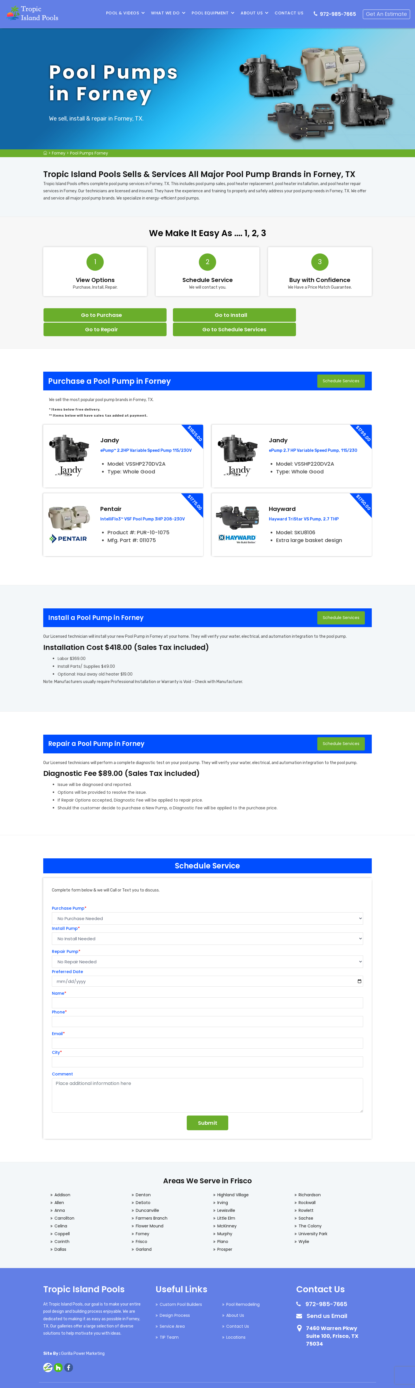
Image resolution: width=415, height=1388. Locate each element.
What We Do (166, 13)
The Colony (310, 1211)
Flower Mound (149, 1211)
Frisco (141, 1226)
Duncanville (147, 1195)
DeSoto (143, 1187)
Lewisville (226, 1195)
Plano (222, 1226)
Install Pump (66, 913)
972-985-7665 (338, 13)
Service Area (172, 1311)
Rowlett (306, 1195)
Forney (58, 153)
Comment (62, 1059)
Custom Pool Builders (181, 1289)
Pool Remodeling (243, 1289)
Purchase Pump (69, 893)
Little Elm (226, 1203)
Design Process (175, 1300)
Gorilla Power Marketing (83, 1338)
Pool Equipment (210, 13)
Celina (60, 1211)
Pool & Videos (123, 13)
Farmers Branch (151, 1203)
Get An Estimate (387, 13)
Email (58, 1019)
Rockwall (307, 1187)
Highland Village (233, 1180)
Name (59, 978)
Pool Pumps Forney (89, 153)
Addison (62, 1180)
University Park (313, 1219)
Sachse (306, 1203)
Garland (144, 1234)
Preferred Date (67, 957)
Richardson (310, 1180)
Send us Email (327, 1301)
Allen (59, 1187)
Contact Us (289, 13)
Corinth (61, 1226)
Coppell (62, 1219)
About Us (252, 13)
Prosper (224, 1234)
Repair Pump (66, 936)
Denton (143, 1180)
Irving (222, 1187)
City (57, 1037)
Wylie (304, 1226)
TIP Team (169, 1322)
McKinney (227, 1211)
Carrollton (64, 1203)
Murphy (224, 1219)
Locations (236, 1322)
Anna (59, 1195)
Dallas (60, 1234)
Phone (59, 997)
